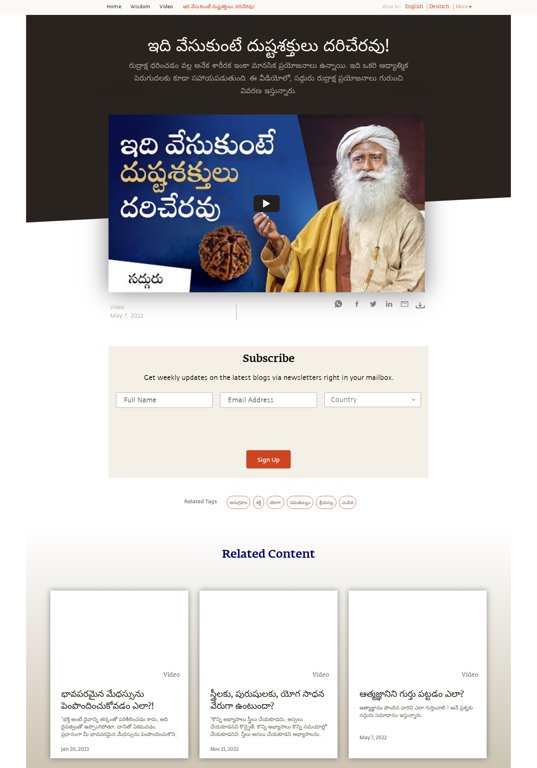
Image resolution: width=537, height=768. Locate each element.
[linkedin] (389, 306)
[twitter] (373, 306)
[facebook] (356, 305)
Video (166, 6)
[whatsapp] (338, 306)
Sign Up (268, 459)
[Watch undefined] (267, 203)
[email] (404, 306)
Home (114, 6)
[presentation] (268, 428)
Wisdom (140, 6)
